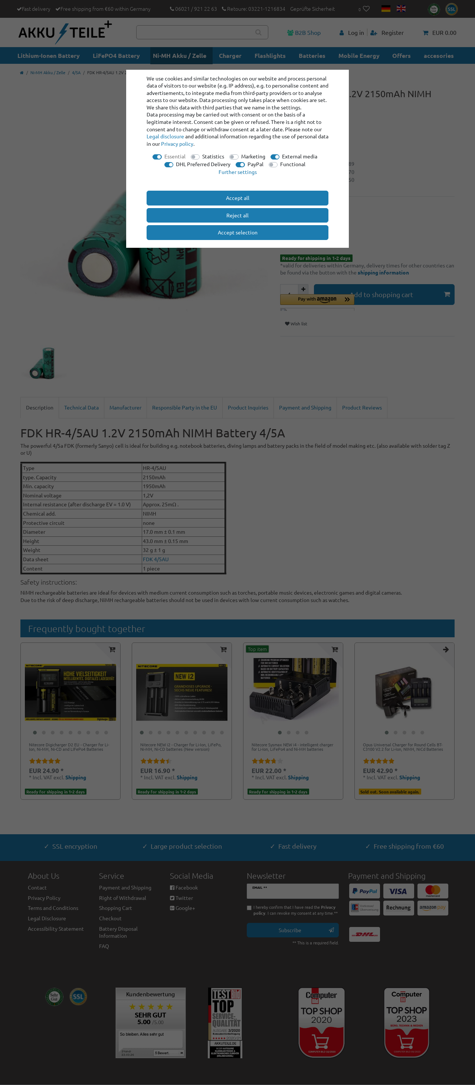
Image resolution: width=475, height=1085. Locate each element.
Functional (292, 164)
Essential (175, 156)
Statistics (213, 156)
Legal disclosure (165, 136)
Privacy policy (177, 143)
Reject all (237, 215)
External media (299, 156)
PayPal (255, 164)
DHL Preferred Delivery (203, 164)
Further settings (238, 171)
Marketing (253, 156)
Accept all (237, 197)
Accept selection (238, 232)
